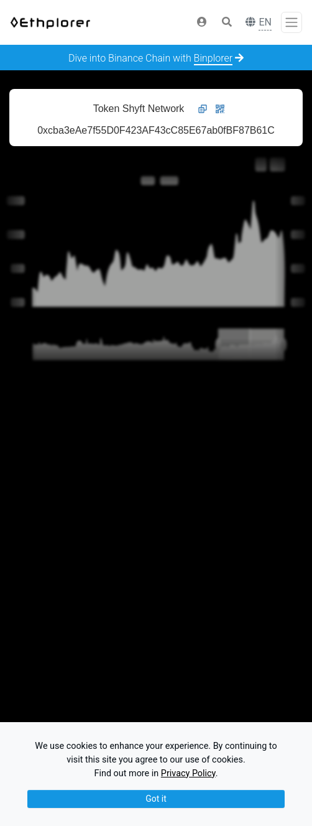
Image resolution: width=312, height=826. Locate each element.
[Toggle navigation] (291, 22)
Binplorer (213, 58)
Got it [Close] (156, 799)
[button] (202, 22)
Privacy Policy (188, 773)
